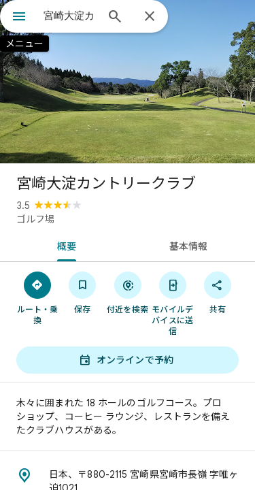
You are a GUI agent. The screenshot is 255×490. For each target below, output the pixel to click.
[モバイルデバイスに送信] (172, 303)
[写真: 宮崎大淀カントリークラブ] (127, 81)
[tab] (64, 245)
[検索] (115, 17)
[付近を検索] (127, 292)
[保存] (82, 292)
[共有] (217, 292)
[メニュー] (19, 17)
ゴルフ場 (35, 219)
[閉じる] (149, 17)
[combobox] (70, 15)
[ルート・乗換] (37, 297)
